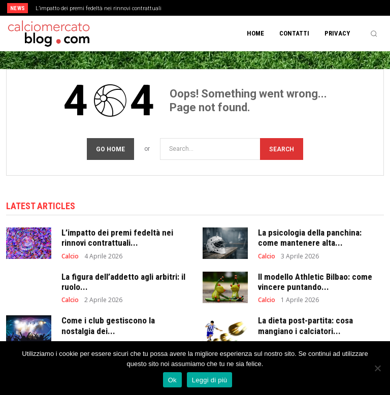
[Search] (281, 147)
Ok (172, 380)
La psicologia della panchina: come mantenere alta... (310, 236)
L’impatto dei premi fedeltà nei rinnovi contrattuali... (117, 236)
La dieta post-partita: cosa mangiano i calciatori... (305, 324)
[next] (214, 8)
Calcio (70, 255)
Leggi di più (210, 380)
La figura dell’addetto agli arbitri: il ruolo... (123, 280)
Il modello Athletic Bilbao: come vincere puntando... (315, 280)
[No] (377, 368)
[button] (373, 33)
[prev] (197, 8)
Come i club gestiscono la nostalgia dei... (108, 324)
